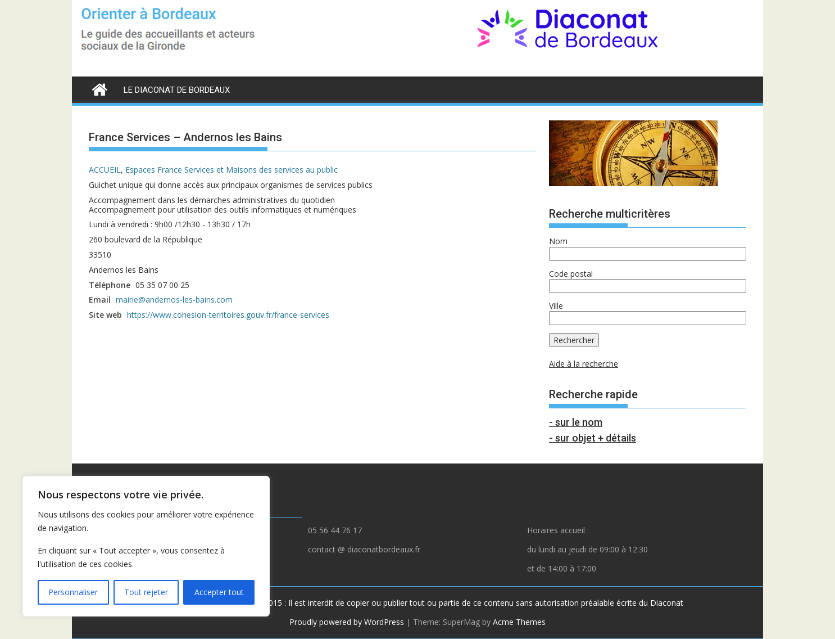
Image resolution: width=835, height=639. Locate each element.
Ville (556, 305)
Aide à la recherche (583, 363)
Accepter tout (219, 592)
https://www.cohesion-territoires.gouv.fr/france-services (228, 314)
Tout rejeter (146, 592)
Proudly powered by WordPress (346, 621)
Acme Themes (519, 621)
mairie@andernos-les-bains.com (174, 299)
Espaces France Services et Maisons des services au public (231, 169)
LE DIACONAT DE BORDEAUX (177, 90)
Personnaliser (73, 592)
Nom (558, 241)
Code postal (571, 273)
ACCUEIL (105, 169)
